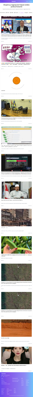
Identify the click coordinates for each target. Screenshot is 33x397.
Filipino (8, 391)
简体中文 (22, 381)
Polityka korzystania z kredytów (5, 383)
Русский (27, 385)
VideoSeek (14, 1)
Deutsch (22, 382)
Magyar (2, 391)
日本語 (15, 391)
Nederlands (27, 382)
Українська (3, 388)
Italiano (27, 381)
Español (22, 385)
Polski (27, 383)
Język (22, 378)
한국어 (15, 388)
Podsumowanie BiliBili (15, 381)
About (2, 378)
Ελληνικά (2, 392)
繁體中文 (15, 392)
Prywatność (3, 381)
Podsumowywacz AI (15, 378)
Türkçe (8, 388)
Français (22, 383)
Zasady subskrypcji (3, 382)
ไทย (7, 392)
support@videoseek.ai (7, 375)
